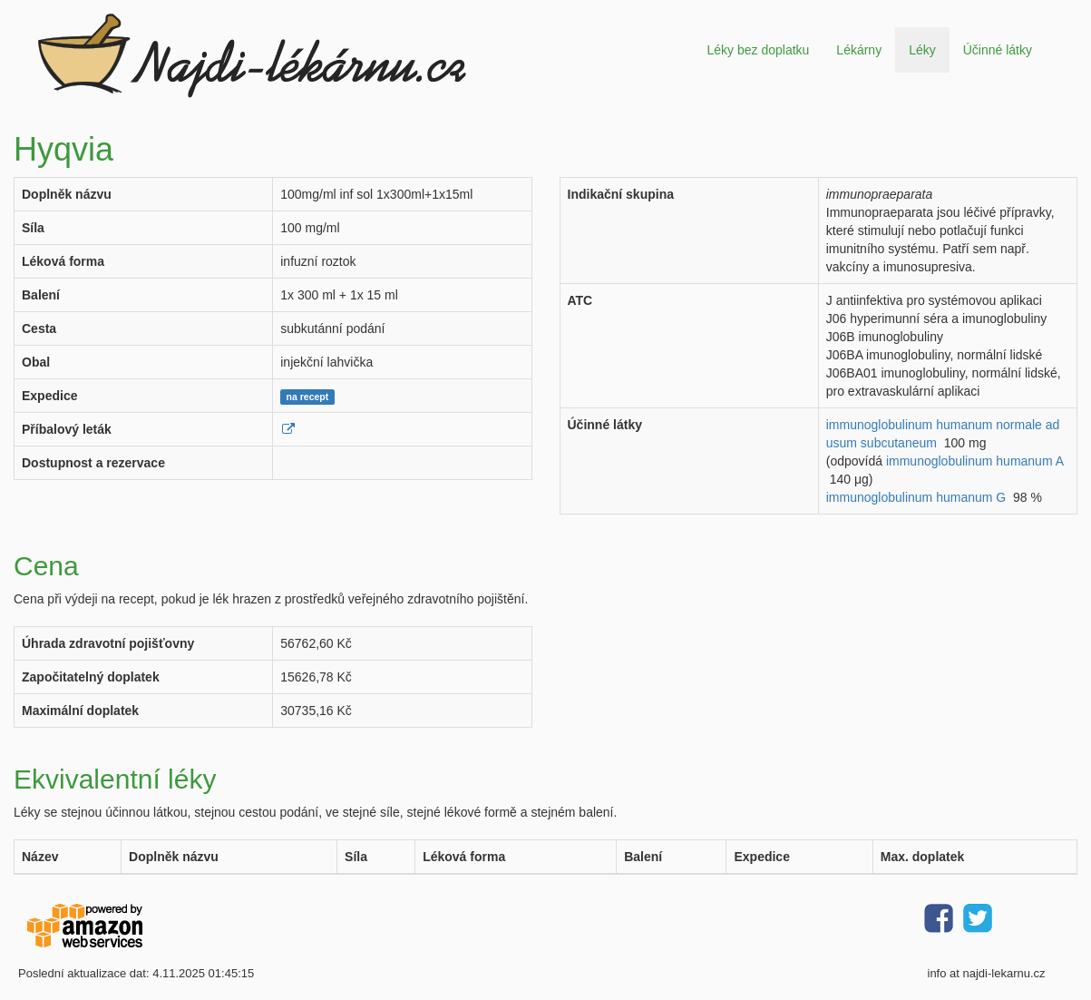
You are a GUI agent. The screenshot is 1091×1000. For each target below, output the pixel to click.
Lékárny (859, 50)
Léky (922, 50)
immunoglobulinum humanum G (916, 497)
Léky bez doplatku (757, 50)
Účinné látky (997, 50)
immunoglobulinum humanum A (974, 461)
